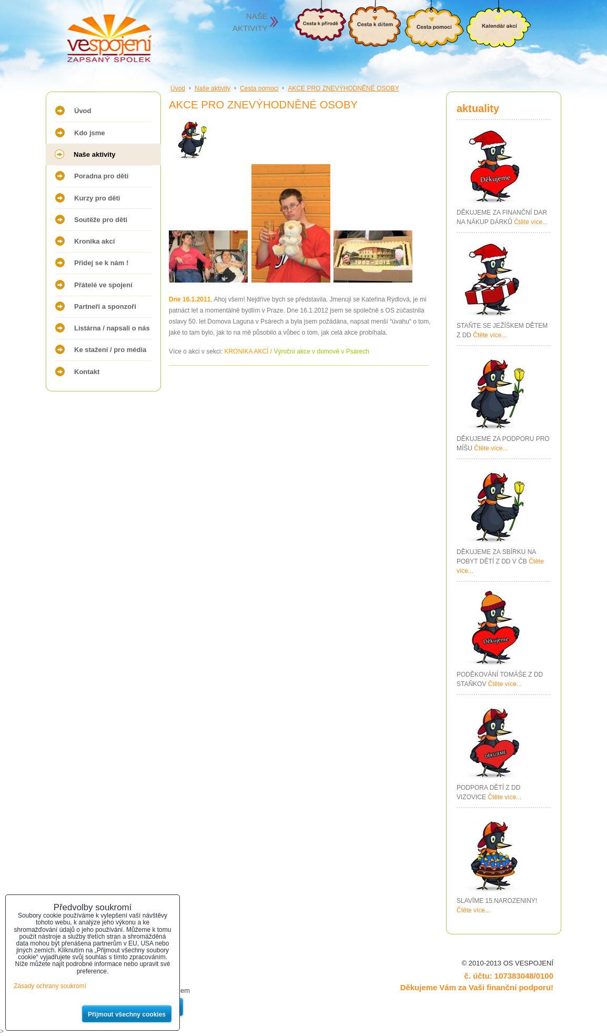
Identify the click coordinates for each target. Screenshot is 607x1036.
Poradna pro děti (101, 176)
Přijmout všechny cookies (127, 1014)
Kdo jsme (89, 133)
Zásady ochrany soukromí (50, 986)
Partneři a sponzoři (105, 306)
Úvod (83, 111)
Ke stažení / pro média (110, 350)
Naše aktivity (95, 154)
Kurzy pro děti (97, 198)
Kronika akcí (94, 241)
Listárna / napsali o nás (112, 328)
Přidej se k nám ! (101, 263)
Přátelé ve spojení (103, 285)
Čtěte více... (531, 222)
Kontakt (86, 372)
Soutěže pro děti (100, 220)
